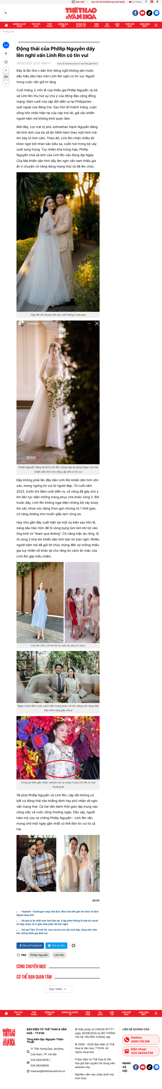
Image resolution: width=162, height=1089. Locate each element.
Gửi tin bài (135, 2)
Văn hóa (96, 25)
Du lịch (107, 25)
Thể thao (49, 25)
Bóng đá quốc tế (81, 25)
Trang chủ (8, 31)
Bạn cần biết (145, 25)
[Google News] (78, 64)
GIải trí (117, 25)
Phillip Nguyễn (39, 955)
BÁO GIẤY (80, 2)
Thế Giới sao (129, 25)
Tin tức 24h (36, 25)
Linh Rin (59, 955)
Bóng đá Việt (63, 25)
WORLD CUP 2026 (19, 25)
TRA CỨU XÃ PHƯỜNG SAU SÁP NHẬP (108, 2)
